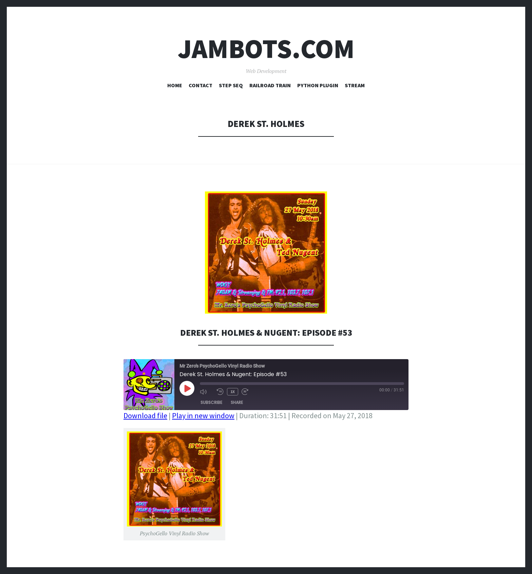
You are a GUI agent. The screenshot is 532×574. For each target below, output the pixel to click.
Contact (200, 85)
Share (237, 402)
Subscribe (211, 402)
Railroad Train (270, 85)
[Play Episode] (186, 388)
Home (174, 85)
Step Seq (231, 85)
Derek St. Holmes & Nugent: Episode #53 (266, 332)
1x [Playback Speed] (232, 391)
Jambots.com (266, 48)
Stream (355, 85)
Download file (145, 415)
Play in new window (203, 415)
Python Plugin (317, 85)
